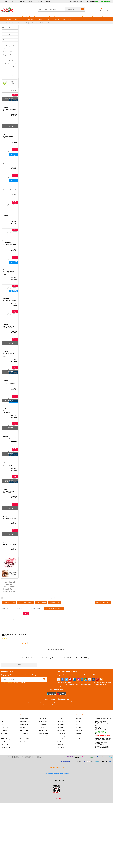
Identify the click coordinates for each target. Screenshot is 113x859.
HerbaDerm (6, 409)
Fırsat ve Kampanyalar (9, 67)
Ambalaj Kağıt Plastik (8, 34)
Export (69, 19)
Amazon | (58, 702)
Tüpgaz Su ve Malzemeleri (6, 71)
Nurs (4, 542)
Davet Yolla (42, 739)
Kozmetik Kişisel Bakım (9, 40)
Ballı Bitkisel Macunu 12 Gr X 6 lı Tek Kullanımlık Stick (9, 355)
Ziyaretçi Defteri (5, 747)
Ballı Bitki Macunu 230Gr (9, 300)
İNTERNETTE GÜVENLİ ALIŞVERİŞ (56, 774)
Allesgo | (64, 704)
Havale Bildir (79, 736)
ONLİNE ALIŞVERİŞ (56, 767)
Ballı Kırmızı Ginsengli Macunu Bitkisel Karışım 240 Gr (9, 273)
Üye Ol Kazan (42, 718)
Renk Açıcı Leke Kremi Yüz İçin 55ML (9, 411)
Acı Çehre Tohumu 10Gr (9, 544)
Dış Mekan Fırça (55, 602)
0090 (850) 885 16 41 (100, 730)
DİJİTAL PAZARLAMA (56, 781)
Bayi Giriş (31, 1)
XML (64, 19)
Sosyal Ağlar (4, 744)
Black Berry (6, 162)
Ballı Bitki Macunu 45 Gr (9, 518)
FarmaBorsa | (48, 704)
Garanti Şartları (24, 730)
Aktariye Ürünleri (7, 31)
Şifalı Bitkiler (60, 724)
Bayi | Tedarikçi (34, 23)
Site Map (59, 742)
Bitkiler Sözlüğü (61, 736)
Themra (5, 107)
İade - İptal (22, 727)
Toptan (40, 19)
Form (47, 19)
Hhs (4, 135)
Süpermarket (6, 58)
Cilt (16, 19)
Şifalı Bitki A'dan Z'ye (8, 75)
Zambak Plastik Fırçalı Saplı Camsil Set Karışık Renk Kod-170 (14, 635)
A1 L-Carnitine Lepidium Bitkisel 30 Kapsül (9, 464)
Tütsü (22, 19)
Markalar (8, 19)
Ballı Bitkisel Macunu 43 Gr (9, 217)
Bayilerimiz (4, 733)
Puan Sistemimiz (43, 730)
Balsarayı (6, 298)
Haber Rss (60, 744)
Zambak (19, 665)
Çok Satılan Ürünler (44, 736)
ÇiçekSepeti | (45, 702)
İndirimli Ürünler (43, 721)
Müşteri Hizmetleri (25, 742)
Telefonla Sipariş (5, 739)
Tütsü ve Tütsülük (7, 52)
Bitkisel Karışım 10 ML (9, 163)
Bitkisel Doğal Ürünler (9, 37)
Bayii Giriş (79, 730)
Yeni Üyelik (74, 658)
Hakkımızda (4, 23)
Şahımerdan (7, 188)
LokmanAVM (56, 798)
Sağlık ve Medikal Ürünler (10, 49)
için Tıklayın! (102, 723)
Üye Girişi (84, 658)
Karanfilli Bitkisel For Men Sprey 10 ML (8, 327)
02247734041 (92, 1)
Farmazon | (57, 704)
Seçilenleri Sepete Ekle (54, 608)
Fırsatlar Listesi (43, 724)
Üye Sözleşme (80, 721)
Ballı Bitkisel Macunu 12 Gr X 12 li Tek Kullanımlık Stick (9, 383)
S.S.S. (2, 718)
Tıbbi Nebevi (60, 721)
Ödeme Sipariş (24, 718)
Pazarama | (81, 702)
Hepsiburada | (73, 702)
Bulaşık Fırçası (41, 602)
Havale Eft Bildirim (25, 739)
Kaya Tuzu (56, 19)
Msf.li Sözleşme (24, 733)
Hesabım (78, 733)
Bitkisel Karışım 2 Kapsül (9, 438)
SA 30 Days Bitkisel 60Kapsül (8, 137)
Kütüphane (60, 718)
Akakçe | (69, 704)
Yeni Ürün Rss (61, 747)
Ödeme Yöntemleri (25, 721)
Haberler (3, 742)
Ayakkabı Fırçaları (9, 602)
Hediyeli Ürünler (43, 727)
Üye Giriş (48, 1)
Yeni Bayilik (79, 727)
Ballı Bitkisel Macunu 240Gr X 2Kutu (8, 492)
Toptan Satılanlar (43, 733)
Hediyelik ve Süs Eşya (8, 55)
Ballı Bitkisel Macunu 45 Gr (9, 245)
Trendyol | (64, 702)
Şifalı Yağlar (60, 727)
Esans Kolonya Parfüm (9, 46)
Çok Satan (31, 19)
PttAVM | (52, 702)
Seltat (5, 517)
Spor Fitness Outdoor (8, 43)
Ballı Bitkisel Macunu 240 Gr (9, 110)
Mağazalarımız (5, 736)
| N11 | (30, 702)
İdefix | (74, 704)
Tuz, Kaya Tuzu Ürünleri (9, 64)
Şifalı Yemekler (61, 730)
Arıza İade (79, 739)
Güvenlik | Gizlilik (23, 23)
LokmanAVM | (37, 702)
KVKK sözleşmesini (8, 682)
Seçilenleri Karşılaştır (36, 608)
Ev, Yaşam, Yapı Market (9, 61)
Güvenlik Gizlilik (24, 736)
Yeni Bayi (22, 1)
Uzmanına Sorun (5, 727)
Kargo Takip (5, 1)
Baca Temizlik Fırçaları (25, 602)
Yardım (42, 23)
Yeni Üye (39, 1)
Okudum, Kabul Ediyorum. (14, 683)
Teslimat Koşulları (24, 724)
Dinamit (5, 324)
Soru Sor (14, 1)
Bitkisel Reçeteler (62, 733)
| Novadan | (40, 704)
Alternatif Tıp (60, 739)
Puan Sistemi (12, 23)
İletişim (48, 23)
